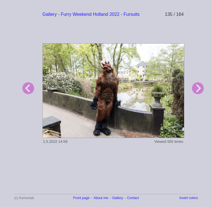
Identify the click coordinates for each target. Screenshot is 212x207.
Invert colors (188, 198)
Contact (133, 198)
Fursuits (132, 14)
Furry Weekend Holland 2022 (90, 14)
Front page (81, 198)
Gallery (49, 14)
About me (101, 198)
